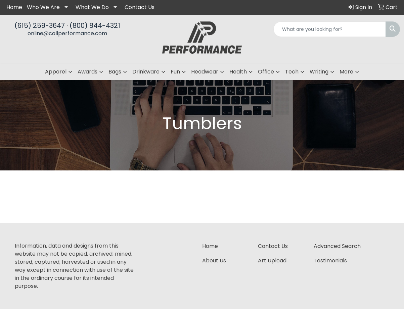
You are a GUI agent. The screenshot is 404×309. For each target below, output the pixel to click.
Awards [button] (87, 71)
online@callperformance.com (67, 33)
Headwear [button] (204, 71)
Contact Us (139, 7)
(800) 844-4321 (95, 25)
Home (14, 7)
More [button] (346, 71)
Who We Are (43, 7)
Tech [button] (292, 71)
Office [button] (266, 71)
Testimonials (330, 260)
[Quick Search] (329, 29)
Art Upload (272, 260)
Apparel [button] (55, 71)
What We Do (92, 7)
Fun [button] (175, 71)
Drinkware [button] (146, 71)
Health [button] (238, 71)
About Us (214, 260)
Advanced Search (337, 246)
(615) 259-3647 (39, 25)
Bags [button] (114, 71)
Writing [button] (319, 71)
